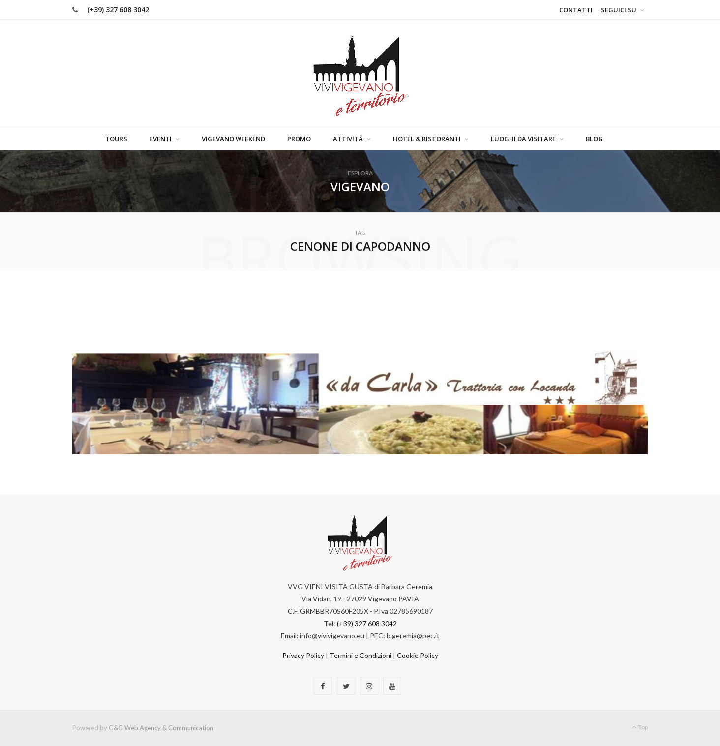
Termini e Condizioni (360, 655)
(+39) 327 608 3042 (118, 9)
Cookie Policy (417, 655)
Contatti (576, 9)
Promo (299, 138)
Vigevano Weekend (233, 138)
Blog (594, 138)
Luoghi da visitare (523, 138)
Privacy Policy (303, 655)
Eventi (161, 138)
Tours (116, 138)
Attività (348, 138)
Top (640, 727)
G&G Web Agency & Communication (161, 728)
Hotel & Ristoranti (427, 138)
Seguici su (618, 9)
